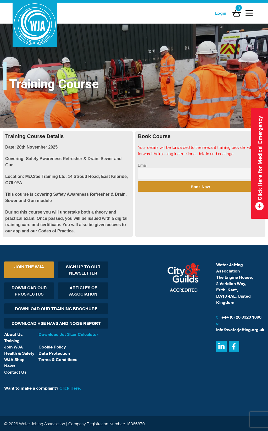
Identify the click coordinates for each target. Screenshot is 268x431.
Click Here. (70, 388)
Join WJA (13, 347)
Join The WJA (29, 266)
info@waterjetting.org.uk (240, 326)
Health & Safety (19, 353)
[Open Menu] (249, 13)
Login (220, 13)
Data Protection (54, 353)
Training (12, 340)
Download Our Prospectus (29, 291)
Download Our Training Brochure (56, 308)
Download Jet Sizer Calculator (68, 334)
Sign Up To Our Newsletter (83, 270)
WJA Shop (14, 359)
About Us (13, 334)
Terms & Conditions (57, 359)
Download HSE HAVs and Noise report (56, 323)
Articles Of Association (83, 291)
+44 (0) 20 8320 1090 (238, 317)
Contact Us (15, 372)
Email (142, 165)
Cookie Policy (52, 347)
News (9, 365)
